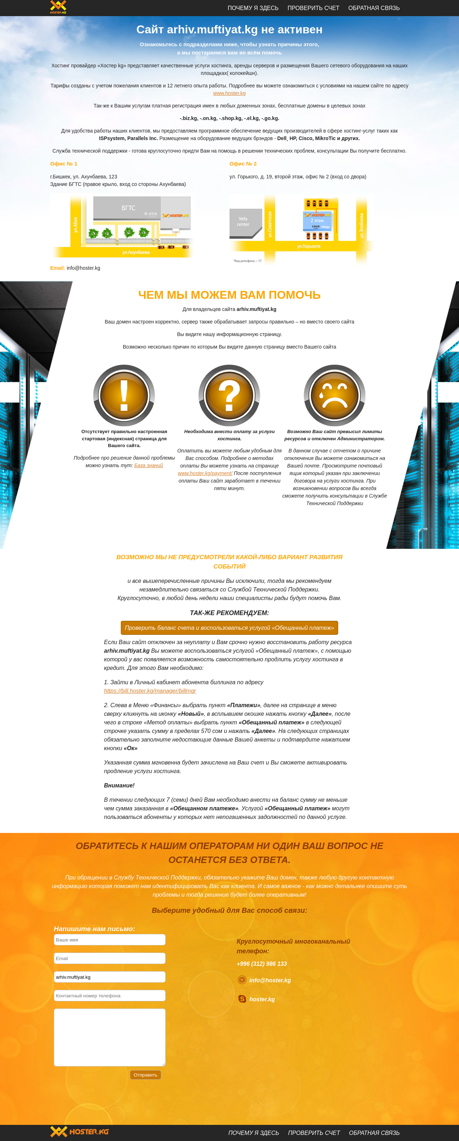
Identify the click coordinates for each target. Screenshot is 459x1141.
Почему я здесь (253, 8)
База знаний (148, 465)
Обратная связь (374, 8)
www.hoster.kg (229, 93)
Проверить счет (314, 8)
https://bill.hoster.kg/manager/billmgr (150, 691)
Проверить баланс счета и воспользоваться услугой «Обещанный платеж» (229, 628)
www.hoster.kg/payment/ (205, 473)
